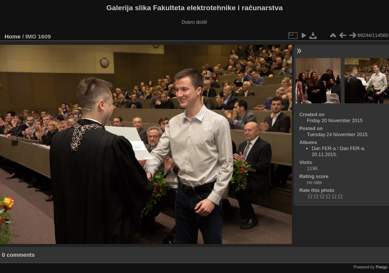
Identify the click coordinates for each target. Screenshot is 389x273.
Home (13, 36)
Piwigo (381, 267)
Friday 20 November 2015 (335, 120)
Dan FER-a (324, 148)
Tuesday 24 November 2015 (337, 134)
